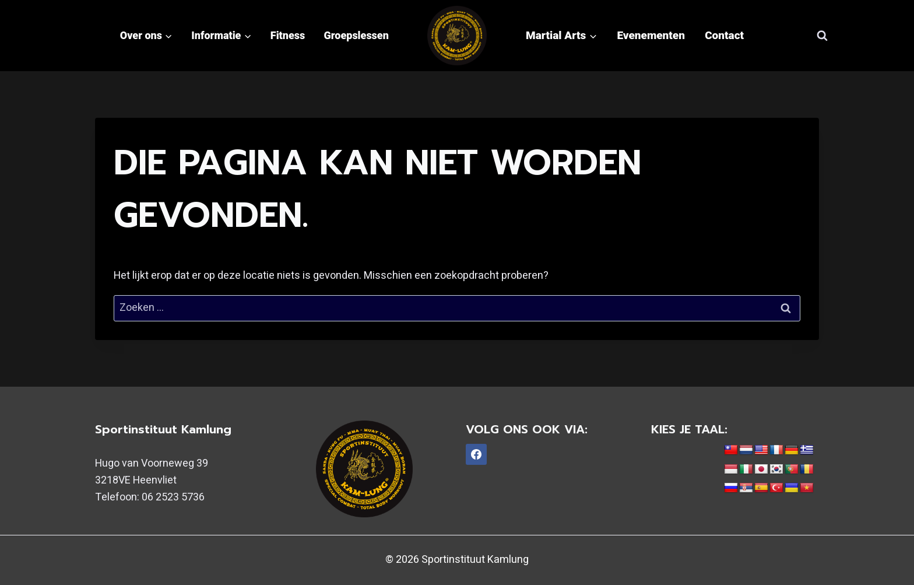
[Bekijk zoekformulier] (822, 35)
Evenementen (651, 35)
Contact (724, 35)
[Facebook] (476, 454)
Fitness (287, 35)
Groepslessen (356, 35)
